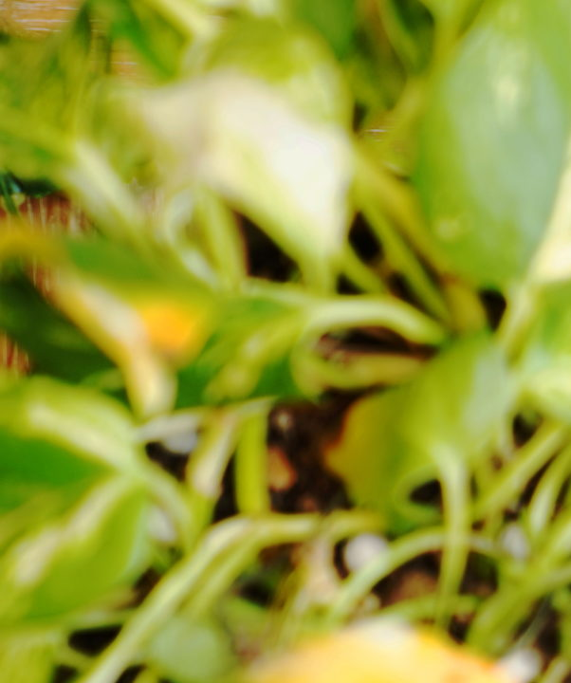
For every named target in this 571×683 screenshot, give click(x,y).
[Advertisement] (285, 133)
